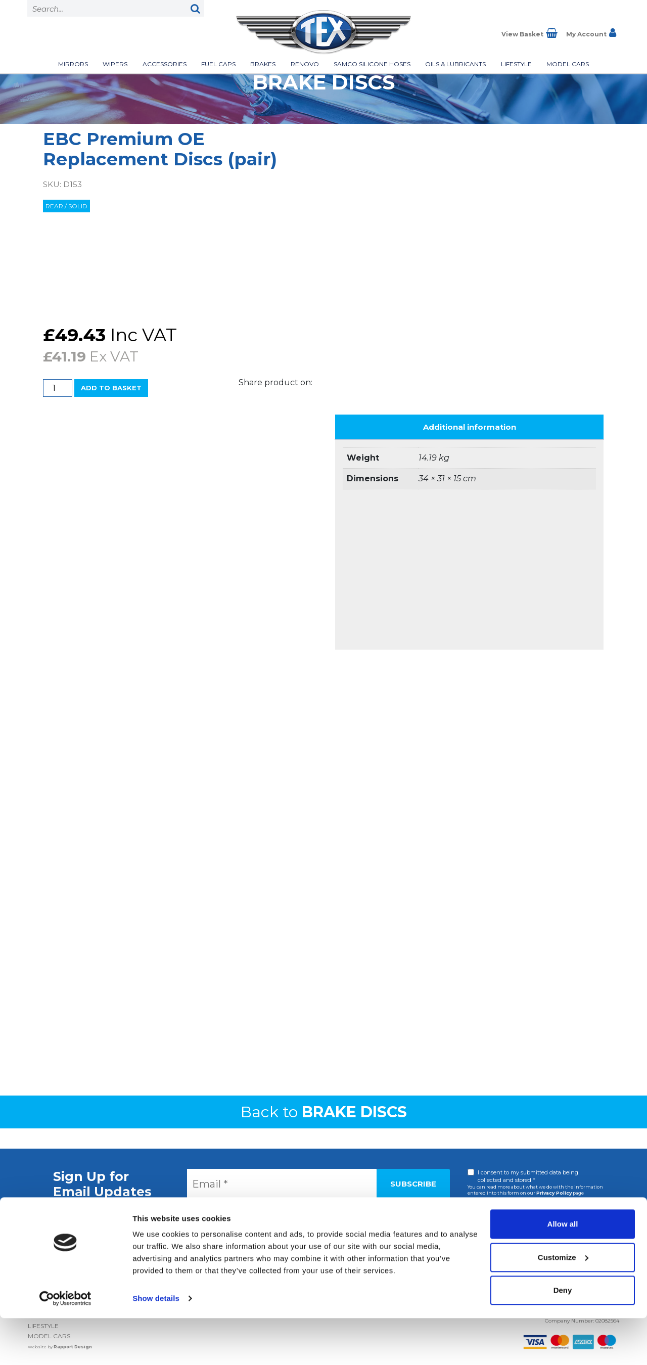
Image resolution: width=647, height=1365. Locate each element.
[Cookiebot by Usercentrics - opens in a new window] (65, 1345)
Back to (324, 1112)
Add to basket (111, 388)
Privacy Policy (554, 1193)
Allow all (562, 1270)
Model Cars (567, 64)
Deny (562, 1337)
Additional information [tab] (469, 427)
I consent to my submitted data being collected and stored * (528, 1176)
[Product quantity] (57, 388)
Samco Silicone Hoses (372, 64)
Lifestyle (516, 64)
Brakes (262, 64)
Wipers (115, 64)
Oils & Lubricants (455, 64)
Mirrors (73, 64)
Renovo (305, 64)
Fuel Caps (218, 64)
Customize (563, 1303)
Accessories (165, 64)
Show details (155, 1345)
